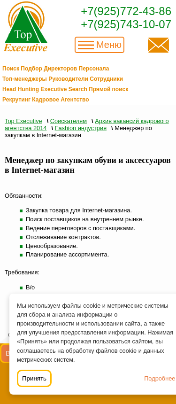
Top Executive (23, 120)
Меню (109, 44)
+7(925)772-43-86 (126, 11)
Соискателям (68, 120)
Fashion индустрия (81, 128)
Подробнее (159, 378)
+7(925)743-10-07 (126, 24)
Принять (34, 378)
